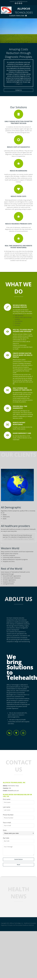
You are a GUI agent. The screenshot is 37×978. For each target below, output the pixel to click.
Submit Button (18, 859)
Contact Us (18, 90)
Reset (18, 864)
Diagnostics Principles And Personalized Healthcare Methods (17, 925)
